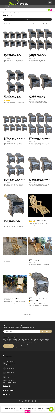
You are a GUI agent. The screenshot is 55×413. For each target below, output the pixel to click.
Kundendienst (8, 346)
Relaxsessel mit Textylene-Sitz (13, 298)
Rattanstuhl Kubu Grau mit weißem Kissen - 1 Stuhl (39, 299)
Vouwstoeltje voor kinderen (12, 260)
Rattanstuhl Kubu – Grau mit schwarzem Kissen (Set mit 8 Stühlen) (12, 56)
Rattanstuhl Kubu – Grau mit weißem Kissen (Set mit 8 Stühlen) (14, 139)
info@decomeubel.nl (11, 377)
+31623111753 (10, 373)
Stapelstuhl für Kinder (35, 261)
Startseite (5, 13)
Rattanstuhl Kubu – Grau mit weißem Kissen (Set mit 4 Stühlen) (14, 180)
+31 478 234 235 (10, 368)
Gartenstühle (17, 13)
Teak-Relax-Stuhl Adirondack (37, 220)
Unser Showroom (21, 346)
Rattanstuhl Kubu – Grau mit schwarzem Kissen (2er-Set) (37, 97)
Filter (27, 19)
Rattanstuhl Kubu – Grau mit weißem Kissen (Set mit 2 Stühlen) (39, 180)
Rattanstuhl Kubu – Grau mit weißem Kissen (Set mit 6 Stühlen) (39, 139)
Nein (11, 410)
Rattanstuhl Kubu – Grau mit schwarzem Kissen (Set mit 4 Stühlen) (12, 98)
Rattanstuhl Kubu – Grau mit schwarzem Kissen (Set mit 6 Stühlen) (37, 56)
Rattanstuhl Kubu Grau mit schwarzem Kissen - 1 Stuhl (12, 220)
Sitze (11, 13)
